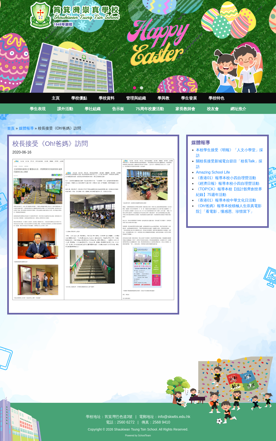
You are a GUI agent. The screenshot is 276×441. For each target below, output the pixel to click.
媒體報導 (26, 128)
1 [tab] (134, 88)
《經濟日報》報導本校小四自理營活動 (227, 183)
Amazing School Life (213, 172)
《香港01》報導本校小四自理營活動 (226, 178)
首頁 (11, 128)
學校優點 (79, 98)
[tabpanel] (138, 46)
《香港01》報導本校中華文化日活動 (226, 200)
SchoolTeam (144, 435)
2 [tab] (141, 88)
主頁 (56, 98)
